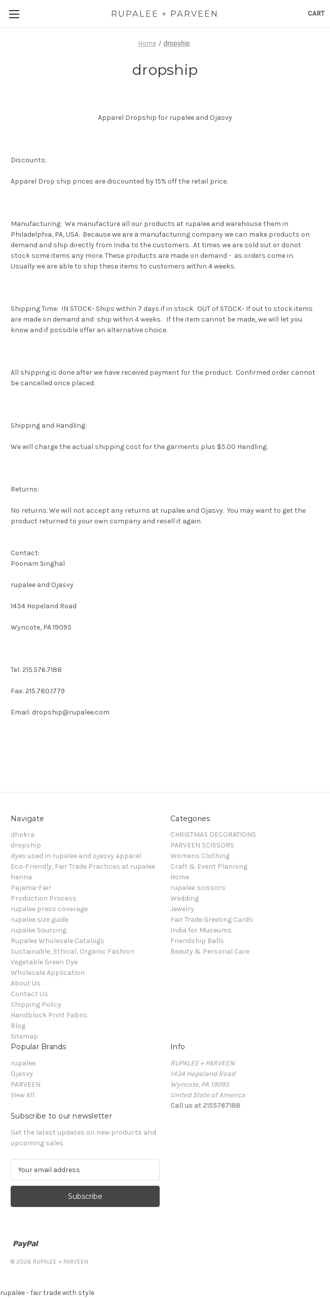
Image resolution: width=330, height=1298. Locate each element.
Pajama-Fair (31, 887)
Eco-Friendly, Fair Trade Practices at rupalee (83, 866)
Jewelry (182, 909)
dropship (26, 845)
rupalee (23, 1063)
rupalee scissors (198, 887)
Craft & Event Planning (208, 866)
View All (22, 1095)
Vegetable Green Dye (44, 962)
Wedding (184, 898)
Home (179, 877)
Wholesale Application (48, 972)
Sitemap (24, 1036)
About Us (26, 983)
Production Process (44, 898)
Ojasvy (22, 1073)
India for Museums (201, 930)
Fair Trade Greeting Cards (211, 919)
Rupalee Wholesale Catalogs (57, 940)
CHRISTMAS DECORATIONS (213, 834)
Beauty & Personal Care (209, 951)
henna (21, 877)
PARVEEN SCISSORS (202, 845)
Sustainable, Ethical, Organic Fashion (72, 951)
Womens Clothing (200, 856)
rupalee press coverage (49, 909)
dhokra (22, 834)
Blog (18, 1025)
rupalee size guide (39, 919)
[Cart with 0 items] (316, 13)
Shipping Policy (36, 1004)
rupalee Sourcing (38, 930)
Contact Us (29, 994)
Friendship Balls (197, 940)
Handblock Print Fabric (49, 1015)
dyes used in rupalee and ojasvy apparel (76, 856)
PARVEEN (26, 1084)
